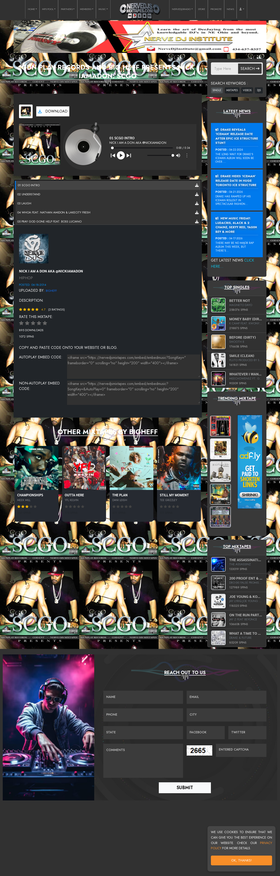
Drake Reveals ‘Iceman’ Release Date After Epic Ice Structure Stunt (236, 136)
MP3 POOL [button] (47, 9)
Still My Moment (174, 495)
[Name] (143, 697)
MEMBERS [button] (85, 9)
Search (250, 68)
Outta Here (74, 495)
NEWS (230, 9)
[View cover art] (26, 111)
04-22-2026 (236, 150)
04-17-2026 (236, 238)
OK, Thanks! (241, 860)
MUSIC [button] (102, 9)
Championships (30, 495)
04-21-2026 (236, 192)
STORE (201, 9)
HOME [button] (31, 9)
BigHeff (51, 291)
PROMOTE (216, 9)
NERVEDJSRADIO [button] (181, 9)
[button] (242, 9)
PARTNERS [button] (67, 9)
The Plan (120, 495)
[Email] (226, 697)
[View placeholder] (33, 248)
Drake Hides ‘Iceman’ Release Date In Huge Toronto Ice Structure (235, 180)
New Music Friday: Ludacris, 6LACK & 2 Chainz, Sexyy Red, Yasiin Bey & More (236, 225)
